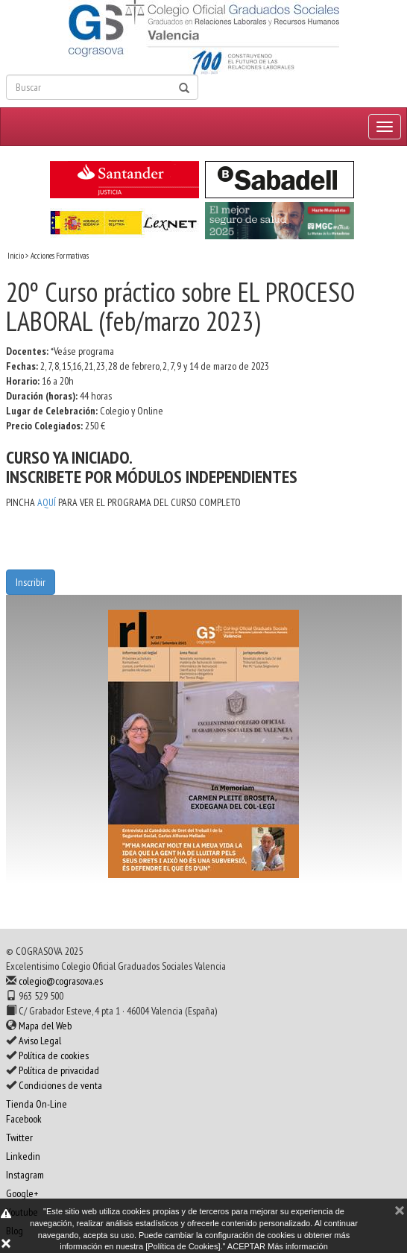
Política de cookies (54, 1055)
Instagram (25, 1174)
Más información (298, 1246)
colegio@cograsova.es (61, 981)
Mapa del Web (45, 1025)
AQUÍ (46, 502)
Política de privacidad (59, 1070)
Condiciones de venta (60, 1085)
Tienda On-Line (36, 1104)
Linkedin (23, 1156)
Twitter (19, 1137)
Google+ (22, 1193)
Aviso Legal (40, 1040)
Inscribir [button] (30, 582)
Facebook (24, 1119)
